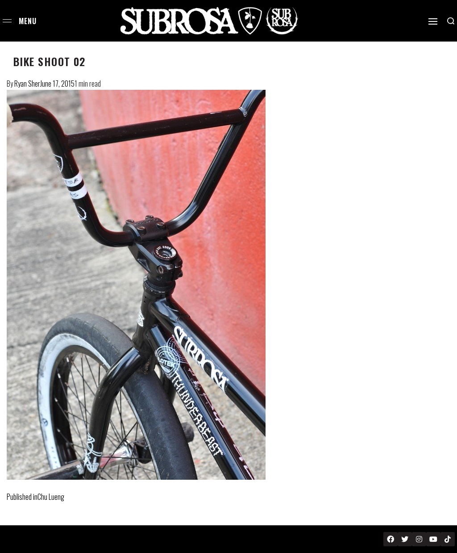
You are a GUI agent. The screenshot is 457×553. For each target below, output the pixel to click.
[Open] (433, 21)
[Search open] (451, 21)
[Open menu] (7, 21)
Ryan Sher (27, 83)
